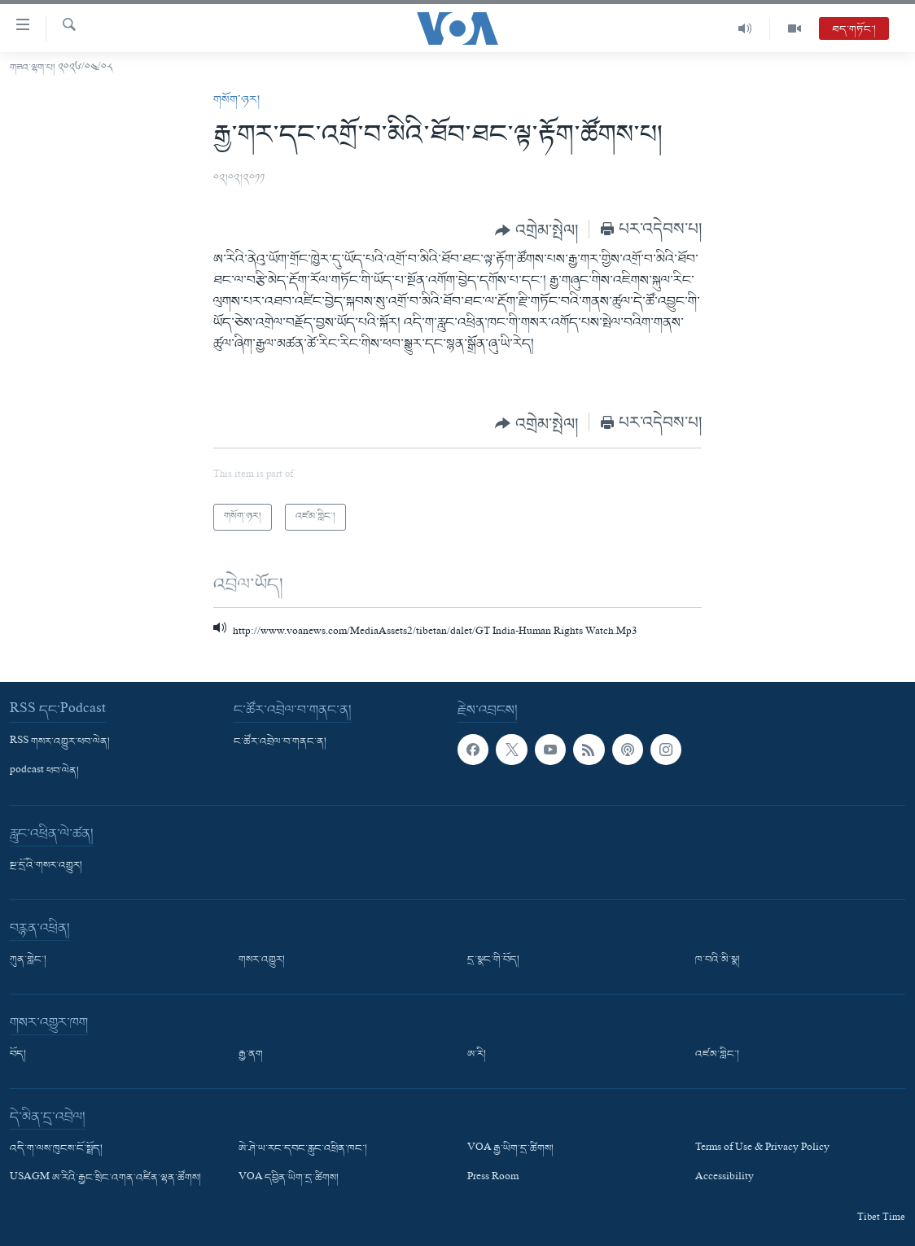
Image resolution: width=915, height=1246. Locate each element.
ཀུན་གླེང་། (28, 960)
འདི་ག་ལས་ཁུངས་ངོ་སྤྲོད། (56, 1149)
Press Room (493, 1179)
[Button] (536, 230)
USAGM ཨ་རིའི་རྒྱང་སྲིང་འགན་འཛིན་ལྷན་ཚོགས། (105, 1179)
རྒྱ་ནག (251, 1055)
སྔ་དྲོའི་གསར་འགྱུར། (46, 866)
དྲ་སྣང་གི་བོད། (493, 960)
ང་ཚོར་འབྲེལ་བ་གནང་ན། (280, 742)
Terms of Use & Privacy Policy (762, 1149)
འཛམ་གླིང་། (717, 1055)
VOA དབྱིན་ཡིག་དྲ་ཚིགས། (289, 1179)
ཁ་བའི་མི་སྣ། (717, 960)
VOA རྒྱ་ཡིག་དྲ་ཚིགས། (510, 1149)
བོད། (18, 1055)
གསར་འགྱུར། (262, 960)
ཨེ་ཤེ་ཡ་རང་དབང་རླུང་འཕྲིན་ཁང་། (303, 1149)
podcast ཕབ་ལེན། (44, 771)
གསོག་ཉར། (236, 100)
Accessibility (724, 1179)
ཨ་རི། (476, 1055)
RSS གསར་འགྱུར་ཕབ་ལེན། (60, 742)
